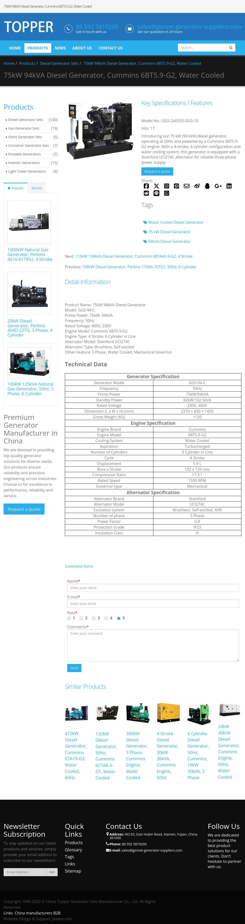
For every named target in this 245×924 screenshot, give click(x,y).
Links (70, 864)
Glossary (73, 850)
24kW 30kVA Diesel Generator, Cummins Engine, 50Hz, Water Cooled (229, 751)
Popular (15, 188)
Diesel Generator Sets (59, 63)
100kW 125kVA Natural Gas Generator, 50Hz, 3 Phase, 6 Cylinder (30, 388)
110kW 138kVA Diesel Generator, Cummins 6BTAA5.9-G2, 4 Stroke (134, 256)
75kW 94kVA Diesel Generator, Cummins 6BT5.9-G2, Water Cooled (142, 63)
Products (27, 63)
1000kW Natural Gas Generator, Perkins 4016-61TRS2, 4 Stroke (29, 254)
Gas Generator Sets (23, 128)
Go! (52, 872)
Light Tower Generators (27, 171)
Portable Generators (24, 154)
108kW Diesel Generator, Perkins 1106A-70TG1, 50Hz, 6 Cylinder (139, 266)
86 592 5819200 (97, 26)
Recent (37, 188)
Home (9, 63)
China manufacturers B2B (38, 913)
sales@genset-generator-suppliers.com (189, 26)
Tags (69, 856)
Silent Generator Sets (25, 137)
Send (74, 668)
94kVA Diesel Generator (167, 241)
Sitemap (73, 871)
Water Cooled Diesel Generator (173, 222)
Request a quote (157, 171)
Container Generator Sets (28, 145)
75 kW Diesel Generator (166, 232)
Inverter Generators (24, 162)
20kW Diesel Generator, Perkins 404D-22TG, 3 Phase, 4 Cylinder (29, 328)
